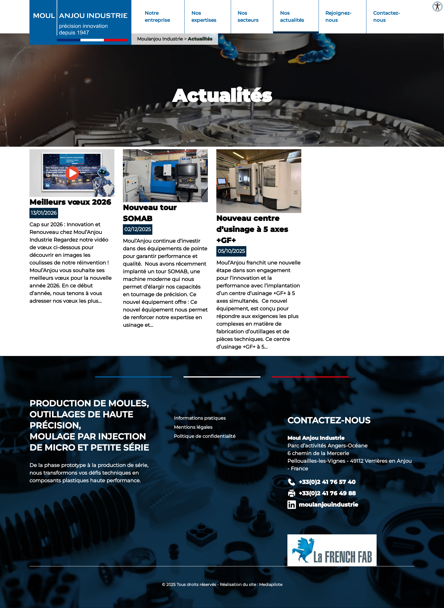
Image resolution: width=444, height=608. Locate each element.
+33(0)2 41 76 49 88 (327, 493)
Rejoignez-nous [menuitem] (338, 16)
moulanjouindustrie (328, 504)
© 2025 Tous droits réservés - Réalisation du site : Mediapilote (222, 584)
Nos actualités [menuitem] (292, 16)
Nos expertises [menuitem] (203, 16)
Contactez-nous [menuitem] (386, 16)
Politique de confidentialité (205, 436)
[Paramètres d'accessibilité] (437, 6)
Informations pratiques (200, 418)
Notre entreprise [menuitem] (157, 16)
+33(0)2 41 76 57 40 (327, 482)
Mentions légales (193, 427)
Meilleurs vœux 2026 (70, 202)
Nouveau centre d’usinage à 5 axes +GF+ (252, 229)
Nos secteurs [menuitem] (248, 16)
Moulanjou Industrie (160, 39)
